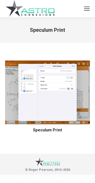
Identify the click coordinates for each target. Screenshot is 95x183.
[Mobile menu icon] (87, 9)
